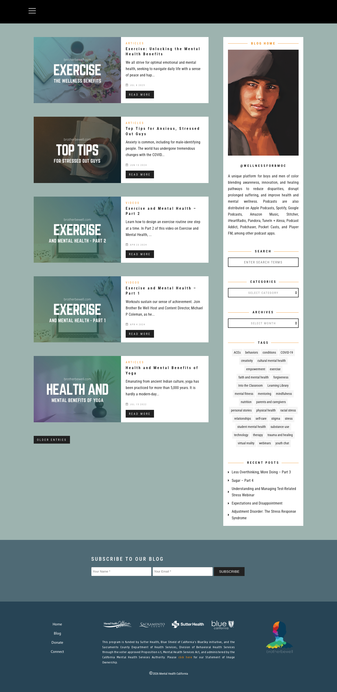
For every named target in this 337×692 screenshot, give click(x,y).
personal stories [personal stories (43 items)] (241, 410)
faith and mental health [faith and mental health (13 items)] (253, 377)
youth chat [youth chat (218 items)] (282, 443)
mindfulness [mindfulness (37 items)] (284, 394)
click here (185, 657)
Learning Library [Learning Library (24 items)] (278, 385)
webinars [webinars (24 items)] (265, 443)
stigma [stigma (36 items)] (275, 418)
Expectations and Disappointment (257, 503)
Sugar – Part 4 (242, 480)
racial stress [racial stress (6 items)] (288, 410)
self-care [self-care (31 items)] (261, 418)
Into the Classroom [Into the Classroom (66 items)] (250, 385)
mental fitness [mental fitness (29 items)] (244, 394)
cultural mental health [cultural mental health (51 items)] (271, 361)
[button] (34, 11)
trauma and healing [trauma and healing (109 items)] (280, 435)
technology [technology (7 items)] (241, 435)
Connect (57, 652)
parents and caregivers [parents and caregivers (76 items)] (271, 402)
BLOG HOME (263, 43)
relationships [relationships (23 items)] (242, 418)
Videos (133, 203)
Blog (57, 634)
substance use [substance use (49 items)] (280, 427)
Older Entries (52, 439)
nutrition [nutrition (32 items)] (246, 402)
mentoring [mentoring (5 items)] (264, 394)
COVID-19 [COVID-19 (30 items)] (287, 352)
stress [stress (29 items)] (289, 418)
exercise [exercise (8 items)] (275, 369)
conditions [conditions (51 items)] (269, 352)
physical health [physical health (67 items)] (266, 410)
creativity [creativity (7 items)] (247, 361)
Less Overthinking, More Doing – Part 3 (261, 472)
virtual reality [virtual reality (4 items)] (246, 443)
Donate (57, 643)
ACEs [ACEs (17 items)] (237, 352)
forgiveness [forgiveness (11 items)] (280, 377)
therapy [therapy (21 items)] (258, 435)
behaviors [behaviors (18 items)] (251, 352)
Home (57, 624)
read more (140, 94)
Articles (135, 43)
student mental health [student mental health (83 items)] (251, 427)
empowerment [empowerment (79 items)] (255, 369)
